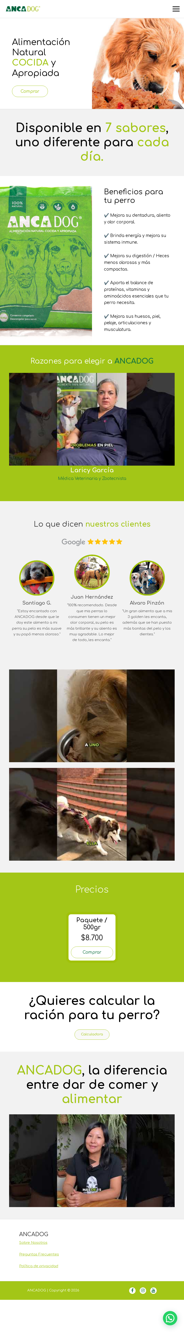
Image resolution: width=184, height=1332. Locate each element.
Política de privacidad (38, 1271)
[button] (170, 1318)
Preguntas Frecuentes (39, 1260)
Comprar (35, 92)
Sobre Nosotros (33, 1248)
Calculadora (92, 1039)
